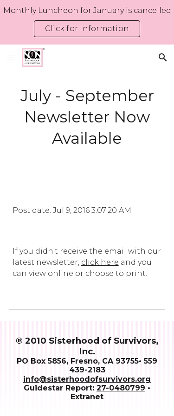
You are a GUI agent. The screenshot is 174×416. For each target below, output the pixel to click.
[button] (11, 57)
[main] (87, 117)
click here (100, 262)
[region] (87, 22)
